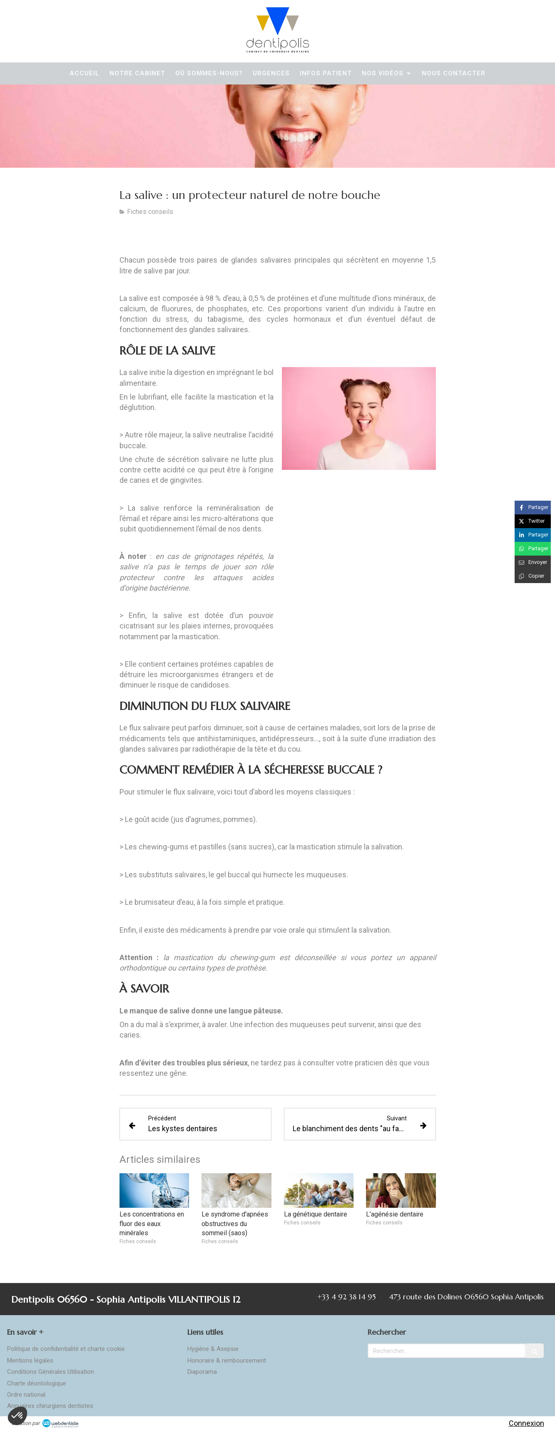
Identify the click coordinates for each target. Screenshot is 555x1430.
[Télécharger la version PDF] (162, 236)
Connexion (526, 1423)
